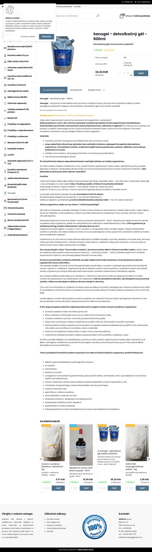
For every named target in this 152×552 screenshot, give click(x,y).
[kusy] (124, 73)
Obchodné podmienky (62, 6)
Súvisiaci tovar (97, 90)
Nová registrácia (143, 2)
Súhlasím (46, 36)
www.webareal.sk (85, 549)
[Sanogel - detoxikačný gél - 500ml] (63, 54)
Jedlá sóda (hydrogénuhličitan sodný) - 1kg (134, 467)
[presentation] (41, 459)
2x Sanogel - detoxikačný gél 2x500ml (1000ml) (109, 452)
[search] (98, 16)
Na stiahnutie (76, 90)
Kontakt (77, 6)
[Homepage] (2, 6)
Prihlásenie (128, 2)
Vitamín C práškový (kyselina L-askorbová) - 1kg (52, 467)
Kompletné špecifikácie (53, 90)
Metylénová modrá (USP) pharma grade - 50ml (81, 469)
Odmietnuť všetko (28, 36)
